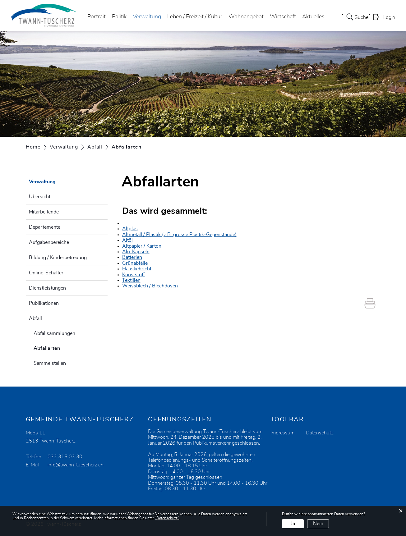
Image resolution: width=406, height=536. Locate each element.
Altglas (130, 228)
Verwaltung (147, 17)
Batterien (132, 257)
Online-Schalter (46, 272)
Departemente (44, 227)
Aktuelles (313, 17)
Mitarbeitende (44, 211)
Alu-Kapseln (136, 251)
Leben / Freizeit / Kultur (194, 17)
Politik (119, 17)
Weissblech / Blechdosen (150, 285)
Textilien (131, 280)
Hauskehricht (136, 268)
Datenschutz (320, 432)
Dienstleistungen (47, 288)
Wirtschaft (283, 17)
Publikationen (44, 303)
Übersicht (39, 196)
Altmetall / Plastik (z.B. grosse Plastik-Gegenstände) (179, 234)
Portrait (96, 17)
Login (389, 17)
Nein (318, 523)
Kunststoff (133, 274)
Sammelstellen (50, 363)
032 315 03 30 (65, 456)
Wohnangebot (246, 17)
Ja (293, 523)
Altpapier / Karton (141, 246)
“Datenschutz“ (167, 518)
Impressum (282, 432)
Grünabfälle (135, 263)
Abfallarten (62, 347)
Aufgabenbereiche (49, 242)
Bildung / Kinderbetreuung (58, 257)
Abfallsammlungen (54, 333)
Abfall (35, 318)
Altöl (127, 240)
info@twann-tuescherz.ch (76, 464)
